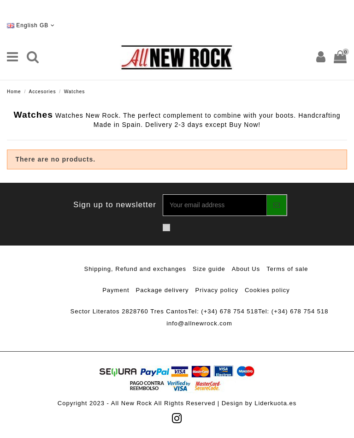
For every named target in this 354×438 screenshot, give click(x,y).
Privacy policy (216, 290)
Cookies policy (267, 290)
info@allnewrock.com (199, 323)
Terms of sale (287, 268)
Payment (115, 290)
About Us (246, 268)
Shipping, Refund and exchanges (135, 268)
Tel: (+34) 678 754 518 (223, 311)
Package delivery (162, 290)
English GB (31, 25)
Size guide (209, 268)
